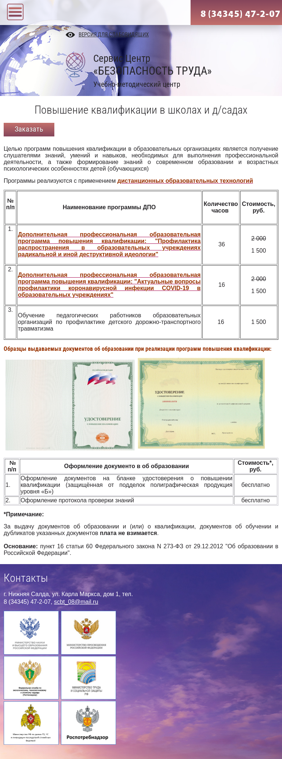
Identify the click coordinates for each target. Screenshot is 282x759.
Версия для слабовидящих (114, 34)
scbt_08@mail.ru (76, 602)
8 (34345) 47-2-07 (240, 13)
